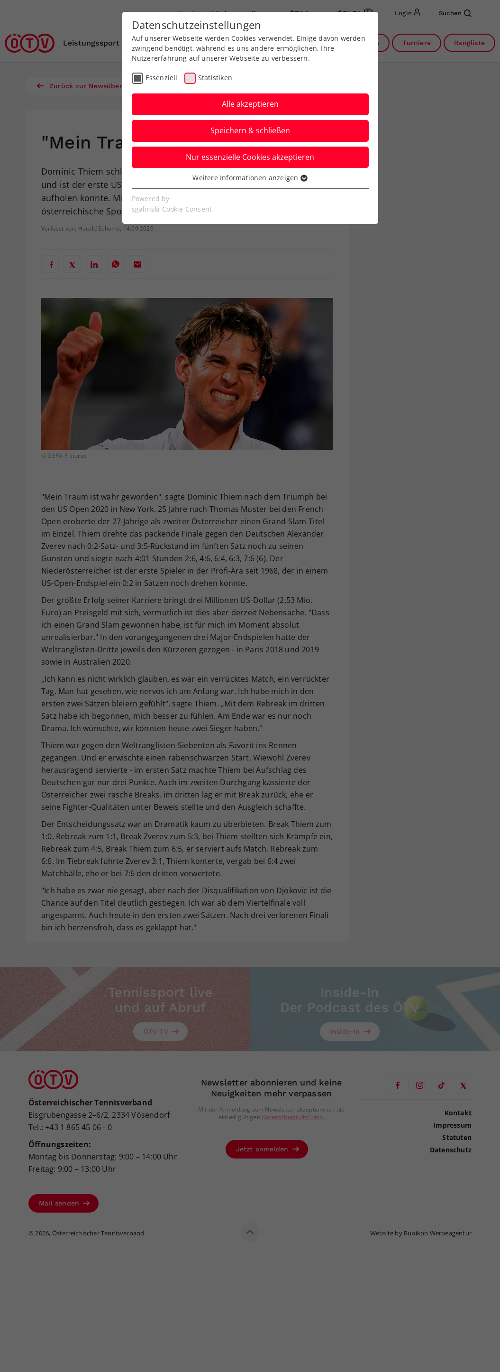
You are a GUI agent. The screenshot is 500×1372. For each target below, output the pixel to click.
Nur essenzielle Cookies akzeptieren (250, 157)
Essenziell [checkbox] (161, 77)
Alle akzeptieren (250, 104)
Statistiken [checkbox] (215, 77)
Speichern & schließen (250, 130)
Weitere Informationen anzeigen (249, 177)
